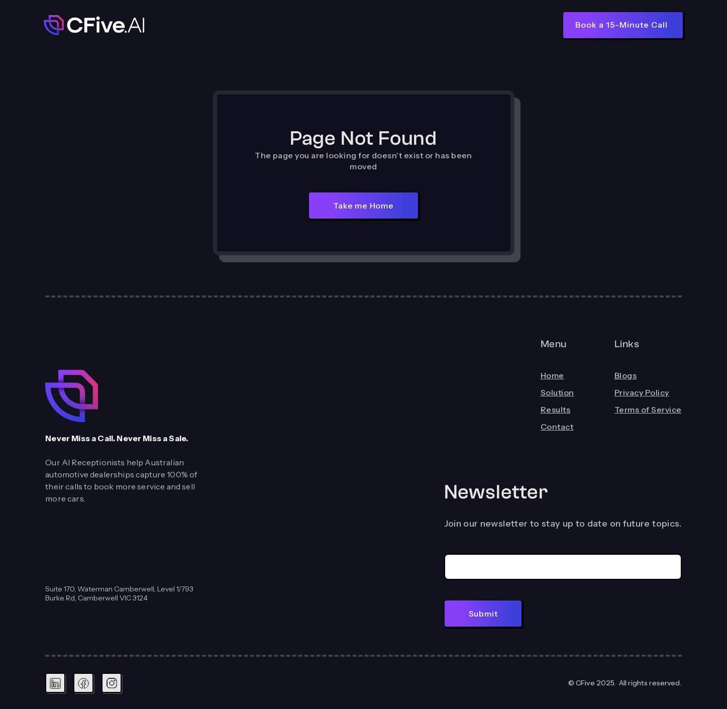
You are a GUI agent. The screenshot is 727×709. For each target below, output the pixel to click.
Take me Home (363, 205)
